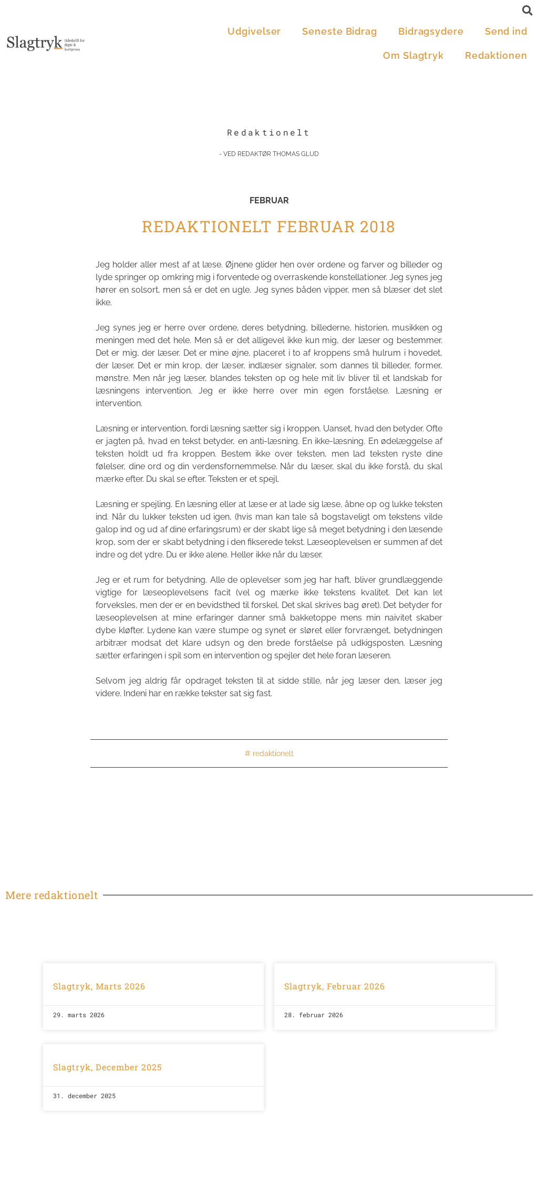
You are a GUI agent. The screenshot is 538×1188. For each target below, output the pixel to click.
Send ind (506, 31)
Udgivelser (254, 31)
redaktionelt (273, 753)
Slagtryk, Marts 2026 (99, 985)
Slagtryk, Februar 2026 (334, 985)
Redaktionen (496, 55)
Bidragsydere (431, 31)
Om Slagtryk (413, 55)
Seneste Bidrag (339, 31)
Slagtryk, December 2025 (107, 1066)
